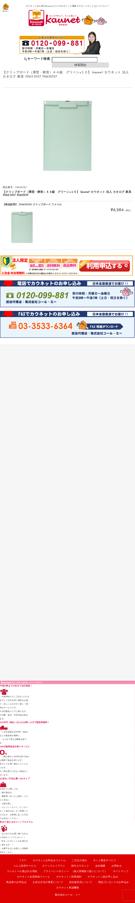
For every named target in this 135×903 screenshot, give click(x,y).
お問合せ (116, 866)
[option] (68, 136)
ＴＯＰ (23, 860)
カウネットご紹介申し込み (103, 877)
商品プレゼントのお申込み (113, 882)
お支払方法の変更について (48, 882)
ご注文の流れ (79, 860)
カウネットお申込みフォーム (49, 860)
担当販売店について (80, 882)
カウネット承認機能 (67, 887)
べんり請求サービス (24, 866)
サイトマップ (120, 871)
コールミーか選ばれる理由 (22, 871)
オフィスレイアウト (53, 866)
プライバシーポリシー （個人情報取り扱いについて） (75, 871)
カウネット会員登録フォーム (33, 877)
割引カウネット (80, 866)
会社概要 (100, 866)
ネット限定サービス (104, 860)
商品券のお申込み (16, 882)
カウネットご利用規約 (69, 877)
